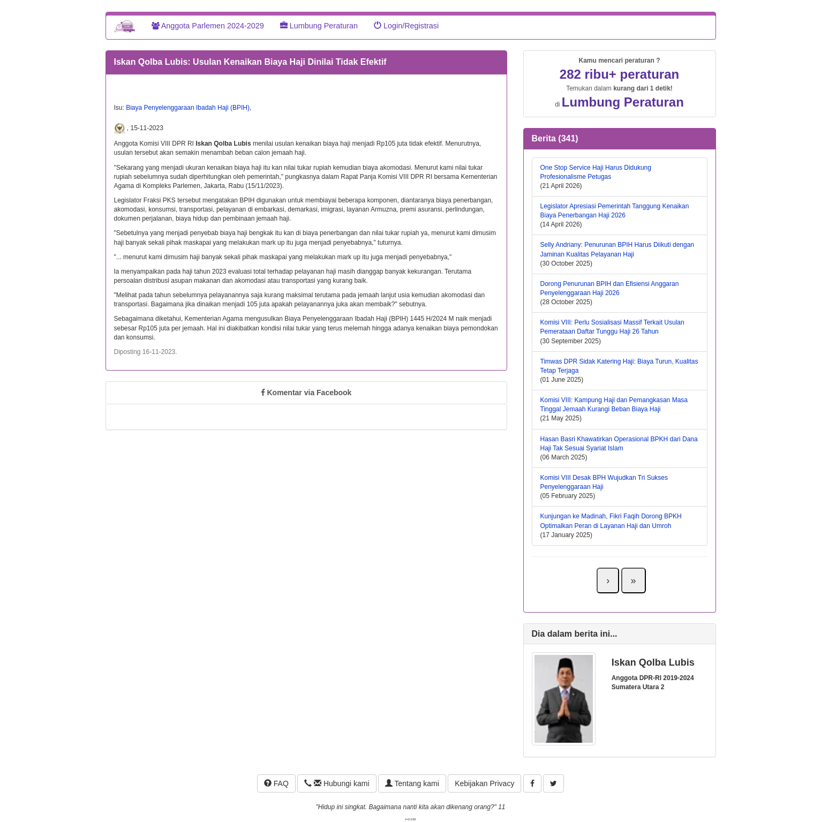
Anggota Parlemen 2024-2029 (208, 25)
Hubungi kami (336, 783)
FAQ (276, 783)
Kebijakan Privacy (484, 783)
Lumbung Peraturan (319, 25)
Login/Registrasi (406, 25)
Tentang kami (412, 783)
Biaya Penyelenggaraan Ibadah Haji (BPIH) (188, 107)
